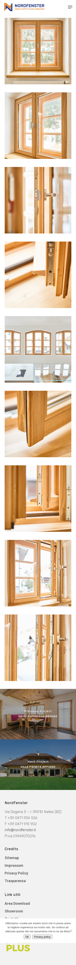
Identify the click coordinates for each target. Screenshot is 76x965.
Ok (27, 936)
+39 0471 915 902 (22, 824)
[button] (70, 7)
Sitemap (12, 858)
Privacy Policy (16, 873)
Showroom (14, 911)
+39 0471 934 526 (22, 818)
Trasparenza (15, 881)
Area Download (17, 903)
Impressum (14, 865)
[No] (71, 931)
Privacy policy (42, 936)
